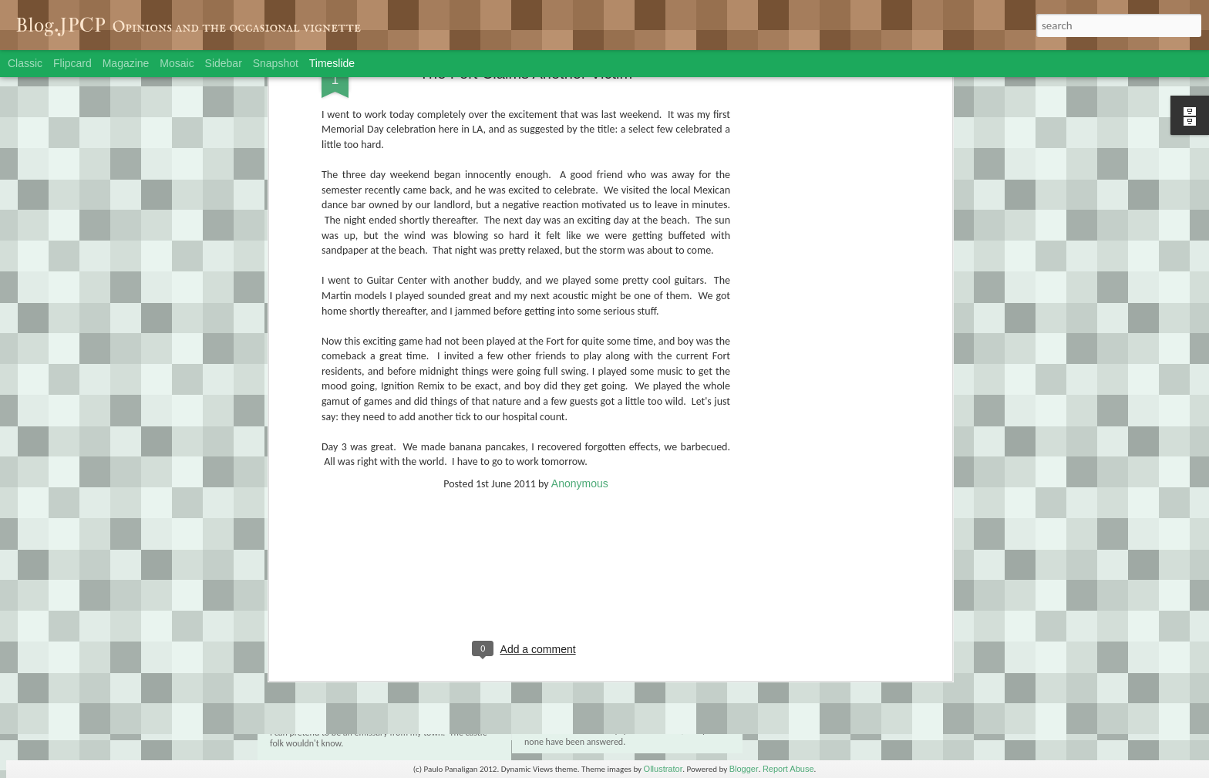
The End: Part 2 (334, 679)
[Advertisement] (526, 426)
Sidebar (223, 63)
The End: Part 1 (572, 669)
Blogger (744, 768)
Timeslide (332, 63)
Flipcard (72, 63)
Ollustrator (663, 768)
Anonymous (579, 324)
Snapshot (275, 63)
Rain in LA (781, 693)
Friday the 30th (791, 666)
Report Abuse (788, 768)
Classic (25, 63)
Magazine (126, 63)
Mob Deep (781, 720)
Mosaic (177, 63)
